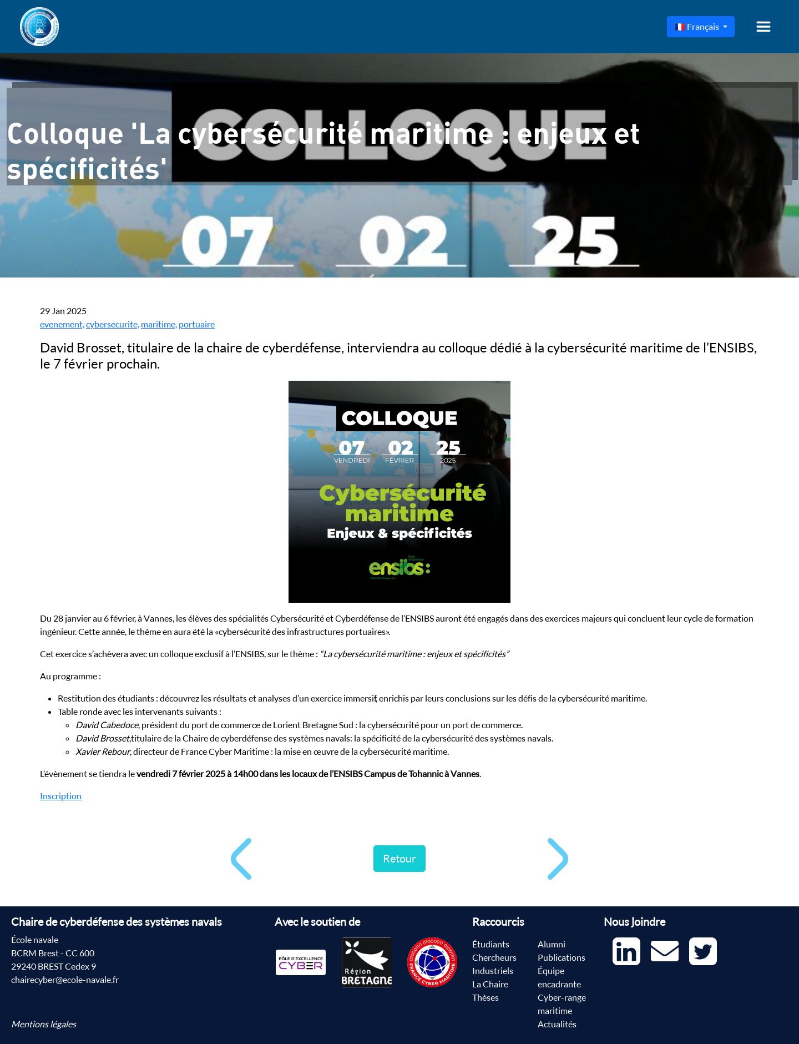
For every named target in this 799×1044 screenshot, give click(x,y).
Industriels (492, 970)
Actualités (557, 1024)
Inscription (61, 795)
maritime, (159, 324)
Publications (561, 957)
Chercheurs (494, 957)
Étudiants (490, 944)
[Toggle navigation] (763, 27)
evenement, (62, 324)
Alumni (551, 944)
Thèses (485, 997)
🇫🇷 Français (697, 26)
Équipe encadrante (559, 977)
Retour (399, 858)
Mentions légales (43, 1024)
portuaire (197, 324)
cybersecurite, (112, 324)
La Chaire (490, 984)
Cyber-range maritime (562, 1004)
